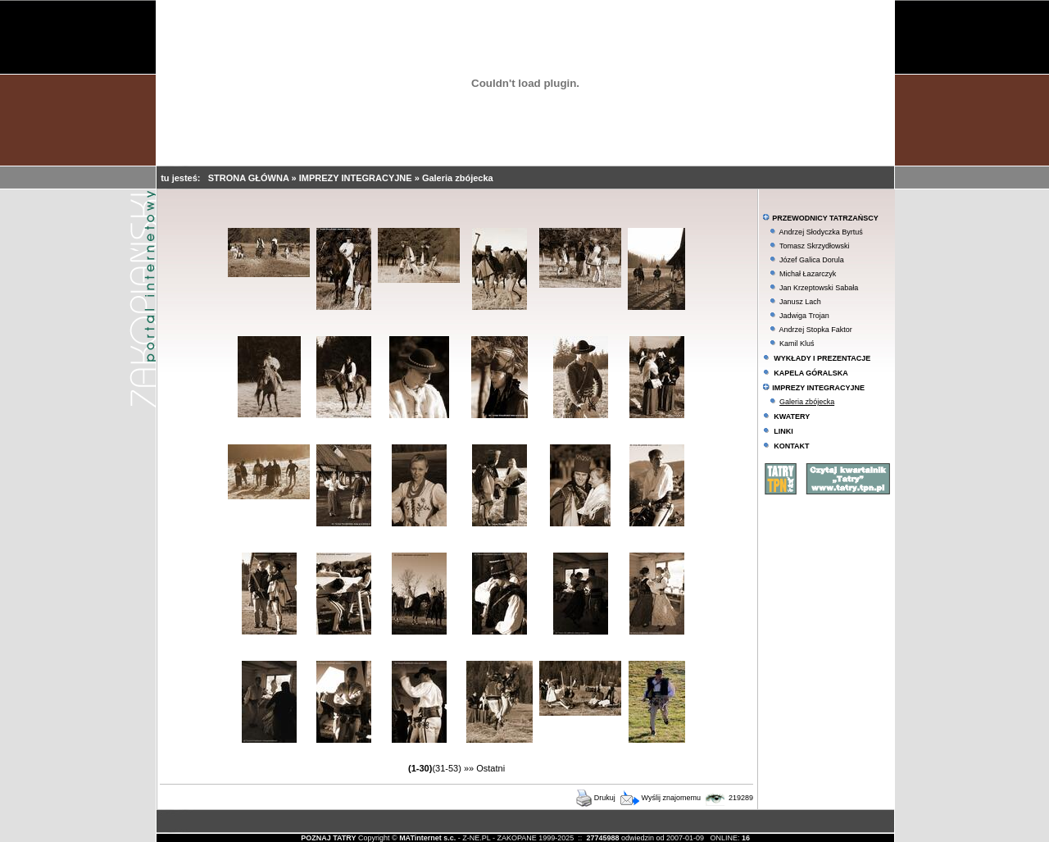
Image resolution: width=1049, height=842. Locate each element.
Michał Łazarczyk (807, 274)
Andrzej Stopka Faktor (815, 329)
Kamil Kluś (797, 343)
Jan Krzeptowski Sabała (818, 288)
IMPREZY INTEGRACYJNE (357, 178)
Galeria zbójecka (457, 178)
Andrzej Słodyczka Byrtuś (821, 232)
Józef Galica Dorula (811, 260)
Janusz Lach (800, 302)
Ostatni (490, 768)
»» (469, 768)
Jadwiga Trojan (804, 316)
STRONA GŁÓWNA (250, 178)
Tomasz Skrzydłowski (814, 246)
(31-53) (446, 768)
